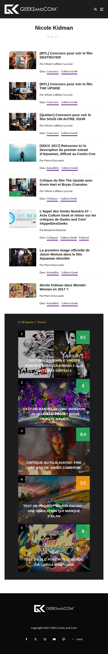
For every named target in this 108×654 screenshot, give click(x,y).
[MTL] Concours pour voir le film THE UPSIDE (66, 86)
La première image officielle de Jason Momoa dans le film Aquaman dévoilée (65, 254)
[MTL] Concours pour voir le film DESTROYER (66, 55)
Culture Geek (69, 71)
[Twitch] (64, 639)
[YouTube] (54, 639)
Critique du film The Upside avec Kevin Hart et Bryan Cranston (66, 182)
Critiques (52, 198)
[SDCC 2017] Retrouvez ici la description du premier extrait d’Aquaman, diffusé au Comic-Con (67, 150)
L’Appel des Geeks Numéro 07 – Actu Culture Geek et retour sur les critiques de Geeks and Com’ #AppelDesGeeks (68, 217)
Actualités (53, 168)
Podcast (84, 237)
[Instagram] (44, 639)
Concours (53, 71)
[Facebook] (26, 639)
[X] (35, 639)
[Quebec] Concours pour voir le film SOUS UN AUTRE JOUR (65, 117)
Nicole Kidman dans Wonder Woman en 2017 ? (63, 287)
